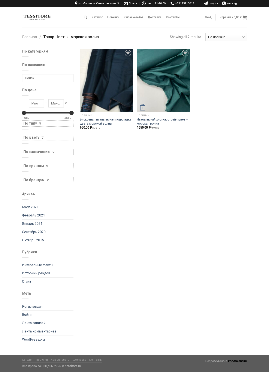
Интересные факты (37, 265)
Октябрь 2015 (33, 240)
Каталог (97, 17)
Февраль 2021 (33, 215)
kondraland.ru (237, 361)
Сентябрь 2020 (34, 232)
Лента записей (33, 323)
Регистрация (32, 306)
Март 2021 (30, 207)
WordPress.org (33, 339)
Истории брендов (36, 273)
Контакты (172, 17)
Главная (29, 37)
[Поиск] (85, 17)
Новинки (113, 17)
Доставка (154, 17)
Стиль (26, 281)
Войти (26, 315)
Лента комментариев (39, 331)
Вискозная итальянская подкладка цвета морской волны (105, 121)
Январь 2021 (32, 224)
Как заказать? (133, 17)
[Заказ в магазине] (226, 37)
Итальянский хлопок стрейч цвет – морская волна (162, 121)
